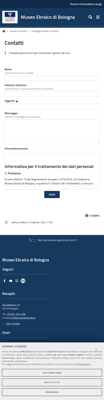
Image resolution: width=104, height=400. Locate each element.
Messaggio (23, 115)
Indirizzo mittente (29, 87)
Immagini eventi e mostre (45, 31)
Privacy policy (84, 364)
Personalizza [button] (52, 392)
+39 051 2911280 (16, 314)
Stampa (92, 216)
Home (4, 31)
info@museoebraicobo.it (23, 318)
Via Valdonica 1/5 (11, 305)
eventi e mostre (19, 31)
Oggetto (11, 101)
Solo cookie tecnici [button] (52, 372)
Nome (19, 71)
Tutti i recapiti (13, 323)
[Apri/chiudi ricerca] (91, 17)
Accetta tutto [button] (52, 382)
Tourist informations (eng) (86, 4)
